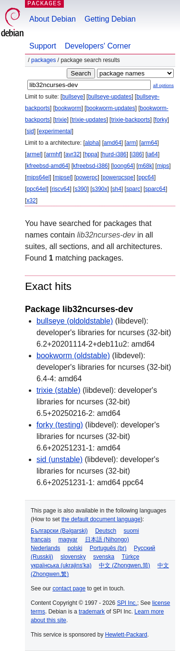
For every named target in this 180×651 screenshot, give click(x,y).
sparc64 (155, 189)
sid (30, 131)
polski (75, 548)
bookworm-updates (110, 108)
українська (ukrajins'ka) (61, 565)
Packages (43, 60)
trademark (92, 611)
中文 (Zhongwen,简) (124, 565)
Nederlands (45, 548)
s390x (99, 189)
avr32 (72, 154)
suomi (131, 530)
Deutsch (105, 530)
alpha (92, 142)
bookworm (68, 108)
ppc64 (146, 177)
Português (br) (108, 548)
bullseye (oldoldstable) (74, 321)
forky (161, 119)
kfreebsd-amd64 (47, 166)
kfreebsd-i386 (90, 166)
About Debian (52, 19)
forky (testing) (59, 425)
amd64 (112, 142)
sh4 (116, 189)
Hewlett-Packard (126, 634)
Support (42, 46)
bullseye (72, 96)
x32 (31, 200)
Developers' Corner (98, 46)
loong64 (123, 166)
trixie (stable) (58, 390)
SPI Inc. (127, 603)
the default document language (101, 519)
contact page (68, 588)
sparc (133, 189)
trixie (61, 119)
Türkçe (130, 556)
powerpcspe (117, 177)
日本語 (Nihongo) (107, 539)
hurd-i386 (114, 154)
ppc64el (36, 189)
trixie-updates (89, 119)
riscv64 (60, 189)
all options (163, 85)
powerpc (86, 177)
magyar (67, 539)
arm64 (149, 142)
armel (33, 154)
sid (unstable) (59, 459)
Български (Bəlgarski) (59, 530)
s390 (80, 189)
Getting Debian (110, 19)
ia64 (152, 154)
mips (163, 166)
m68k (145, 166)
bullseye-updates (110, 96)
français (41, 539)
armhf (53, 154)
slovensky (73, 556)
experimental (55, 131)
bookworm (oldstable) (73, 355)
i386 (137, 154)
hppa (90, 154)
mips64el (37, 177)
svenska (103, 556)
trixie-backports (130, 119)
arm (131, 142)
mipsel (62, 177)
